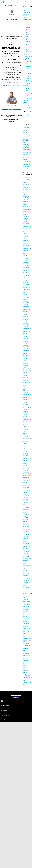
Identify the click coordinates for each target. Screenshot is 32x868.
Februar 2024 (26, 223)
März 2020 (25, 301)
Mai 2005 (25, 555)
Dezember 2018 (27, 328)
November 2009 (27, 473)
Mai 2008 (25, 500)
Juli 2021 (25, 277)
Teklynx (26, 53)
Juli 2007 (25, 516)
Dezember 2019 (27, 306)
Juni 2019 (25, 318)
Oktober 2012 (26, 423)
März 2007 (25, 523)
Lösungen (25, 85)
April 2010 (25, 465)
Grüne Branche (26, 645)
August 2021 (26, 275)
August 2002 (26, 580)
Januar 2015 (26, 392)
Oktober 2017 (26, 353)
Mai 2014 (25, 401)
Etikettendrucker (27, 636)
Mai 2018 (25, 341)
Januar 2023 (26, 247)
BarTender (27, 21)
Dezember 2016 (27, 368)
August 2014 (26, 399)
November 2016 (27, 370)
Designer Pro (26, 631)
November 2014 (27, 396)
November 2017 (27, 352)
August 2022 (26, 255)
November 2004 (27, 558)
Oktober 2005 (26, 546)
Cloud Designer (26, 623)
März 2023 (25, 243)
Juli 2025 (25, 197)
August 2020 (26, 294)
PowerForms (29, 51)
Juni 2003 (25, 568)
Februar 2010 (26, 468)
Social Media (26, 100)
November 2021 (27, 269)
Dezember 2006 (27, 528)
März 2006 (25, 541)
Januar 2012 (26, 436)
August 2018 (26, 336)
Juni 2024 (25, 219)
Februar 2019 (26, 324)
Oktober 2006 (26, 529)
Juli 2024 (25, 218)
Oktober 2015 (26, 382)
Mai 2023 (25, 240)
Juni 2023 (25, 238)
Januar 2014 (26, 406)
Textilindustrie (26, 675)
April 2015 (25, 389)
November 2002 (27, 577)
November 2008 (27, 489)
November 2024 (27, 209)
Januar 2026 (26, 186)
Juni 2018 (25, 340)
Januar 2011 (26, 456)
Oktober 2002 (26, 578)
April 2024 (25, 221)
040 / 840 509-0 (6, 713)
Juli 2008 (25, 497)
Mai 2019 (25, 319)
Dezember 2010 (27, 458)
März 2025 (25, 204)
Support (25, 102)
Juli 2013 (25, 411)
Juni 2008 (25, 499)
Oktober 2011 (26, 440)
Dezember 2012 (27, 419)
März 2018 (25, 345)
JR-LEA (26, 22)
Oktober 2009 (26, 475)
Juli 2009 (25, 478)
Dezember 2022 (27, 248)
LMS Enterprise (26, 655)
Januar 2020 (26, 304)
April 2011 (25, 451)
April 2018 (25, 343)
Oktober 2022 (26, 250)
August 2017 (26, 358)
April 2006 (25, 539)
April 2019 (25, 321)
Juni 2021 (25, 279)
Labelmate (28, 83)
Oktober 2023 (26, 230)
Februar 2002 (26, 587)
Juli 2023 (25, 236)
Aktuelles (25, 9)
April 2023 (25, 241)
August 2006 (26, 534)
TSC (28, 76)
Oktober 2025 (26, 191)
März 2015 (25, 390)
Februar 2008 (26, 506)
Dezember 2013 (27, 407)
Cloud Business (27, 618)
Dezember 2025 (27, 187)
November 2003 (27, 565)
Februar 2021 (26, 284)
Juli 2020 (25, 296)
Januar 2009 (26, 487)
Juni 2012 (25, 431)
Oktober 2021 (26, 270)
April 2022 (25, 260)
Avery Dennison (27, 608)
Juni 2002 (25, 582)
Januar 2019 (26, 326)
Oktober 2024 (26, 211)
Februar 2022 (26, 263)
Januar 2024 (26, 225)
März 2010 (25, 467)
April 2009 (25, 482)
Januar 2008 (26, 507)
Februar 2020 (26, 302)
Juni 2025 (25, 199)
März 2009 (25, 484)
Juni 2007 (25, 517)
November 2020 (27, 287)
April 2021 (25, 280)
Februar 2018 (26, 346)
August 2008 (26, 495)
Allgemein (25, 10)
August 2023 (26, 235)
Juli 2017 (25, 360)
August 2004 (26, 560)
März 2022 (25, 262)
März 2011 (25, 453)
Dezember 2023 (27, 226)
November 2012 (27, 421)
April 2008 (25, 502)
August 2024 (26, 216)
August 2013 (26, 409)
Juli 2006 (25, 536)
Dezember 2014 (27, 394)
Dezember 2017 (27, 350)
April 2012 (25, 433)
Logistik (27, 95)
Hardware (25, 59)
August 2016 (26, 375)
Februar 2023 (26, 245)
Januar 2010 (26, 470)
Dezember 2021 (27, 267)
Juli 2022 (25, 257)
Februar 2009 (26, 485)
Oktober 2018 (26, 331)
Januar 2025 (26, 206)
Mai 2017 (25, 363)
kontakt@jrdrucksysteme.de (6, 719)
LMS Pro (28, 49)
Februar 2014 (26, 404)
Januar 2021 (26, 285)
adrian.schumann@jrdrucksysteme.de (11, 106)
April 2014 (25, 402)
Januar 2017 (26, 367)
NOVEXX (29, 75)
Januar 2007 (26, 526)
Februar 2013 (26, 416)
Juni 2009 (25, 480)
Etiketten (27, 105)
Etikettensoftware (27, 19)
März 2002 (25, 585)
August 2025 (26, 196)
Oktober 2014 (26, 397)
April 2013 (25, 414)
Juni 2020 (25, 297)
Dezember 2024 (27, 208)
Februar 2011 (26, 455)
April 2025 (25, 203)
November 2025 (27, 189)
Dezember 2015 (27, 380)
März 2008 (25, 504)
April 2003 (25, 570)
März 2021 (25, 282)
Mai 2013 (25, 412)
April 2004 (25, 561)
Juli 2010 (25, 462)
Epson (28, 68)
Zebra (28, 78)
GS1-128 (25, 54)
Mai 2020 (25, 299)
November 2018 (27, 329)
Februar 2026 (26, 184)
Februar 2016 (26, 379)
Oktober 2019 (26, 309)
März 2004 (25, 563)
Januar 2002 (26, 589)
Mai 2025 (25, 201)
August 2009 (26, 477)
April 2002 (25, 583)
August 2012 (26, 428)
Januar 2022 (26, 265)
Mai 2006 (25, 538)
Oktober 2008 (26, 490)
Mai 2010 (25, 463)
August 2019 (26, 314)
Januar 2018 (26, 348)
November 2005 (27, 545)
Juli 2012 (25, 429)
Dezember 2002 (27, 575)
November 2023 (27, 228)
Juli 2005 (25, 553)
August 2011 (26, 445)
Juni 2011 (25, 448)
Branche (26, 87)
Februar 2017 (26, 365)
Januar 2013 (26, 418)
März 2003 (25, 572)
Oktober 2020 (26, 289)
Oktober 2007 (26, 509)
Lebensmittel (29, 93)
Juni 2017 (25, 362)
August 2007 (26, 514)
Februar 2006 (26, 543)
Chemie (27, 88)
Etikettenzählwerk (27, 641)
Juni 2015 (25, 387)
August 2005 (26, 551)
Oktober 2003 (26, 567)
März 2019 (25, 323)
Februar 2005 (26, 556)
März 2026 (25, 182)
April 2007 (25, 521)
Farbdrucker (28, 66)
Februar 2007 (26, 524)
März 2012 (25, 434)
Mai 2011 (25, 450)
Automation (28, 27)
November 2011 (27, 438)
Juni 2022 (25, 258)
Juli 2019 (25, 316)
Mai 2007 (25, 519)
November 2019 (27, 307)
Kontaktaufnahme (11, 109)
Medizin (27, 97)
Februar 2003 (26, 573)
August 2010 (26, 460)
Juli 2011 (25, 446)
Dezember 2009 (27, 472)
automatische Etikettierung (13, 85)
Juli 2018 (25, 338)
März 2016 (25, 377)
